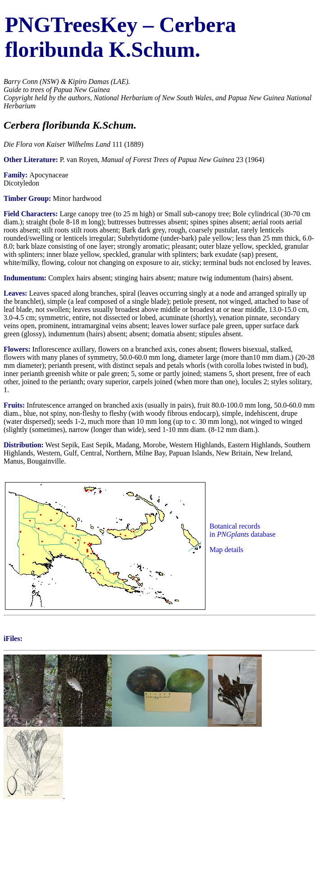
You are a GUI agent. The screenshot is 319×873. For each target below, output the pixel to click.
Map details (226, 549)
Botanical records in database (243, 530)
